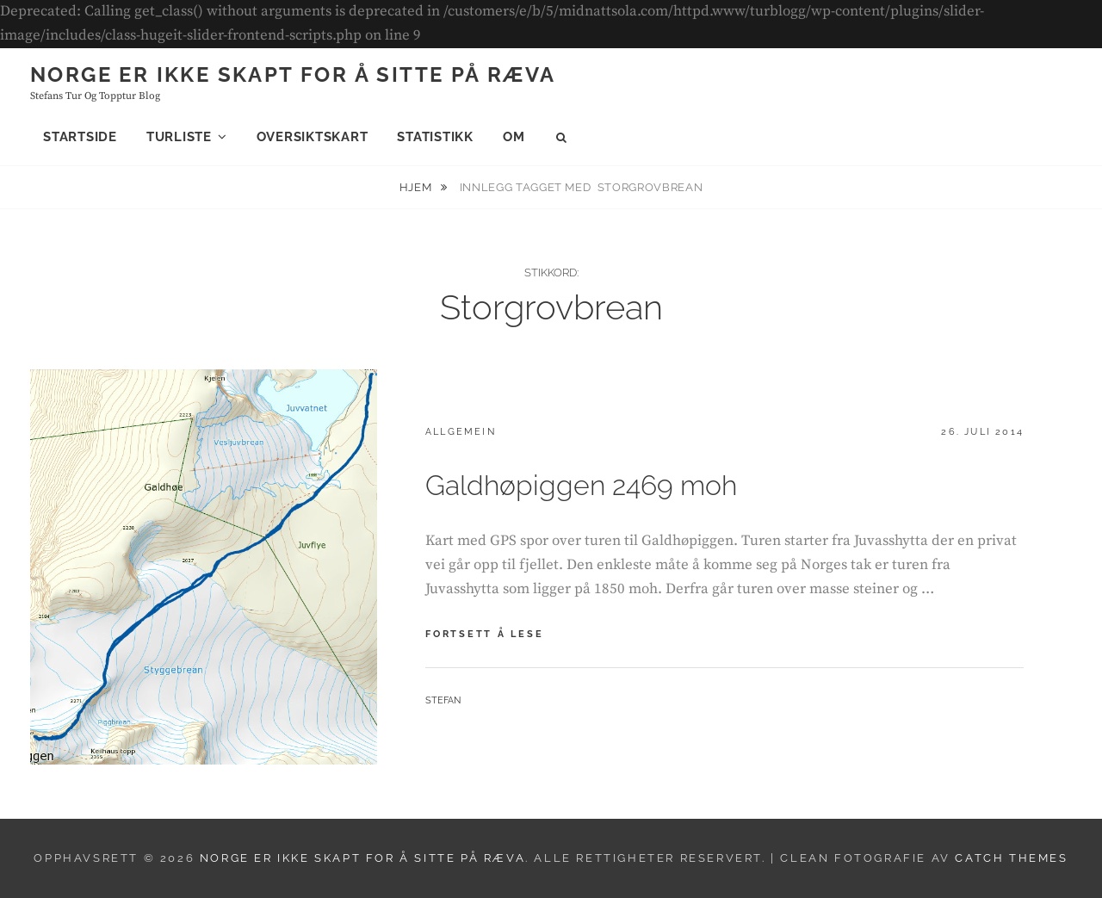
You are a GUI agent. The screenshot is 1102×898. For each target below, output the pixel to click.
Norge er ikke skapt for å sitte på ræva (293, 74)
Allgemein (460, 431)
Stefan (443, 700)
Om (514, 137)
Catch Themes (1011, 858)
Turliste (179, 137)
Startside (80, 137)
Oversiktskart (312, 137)
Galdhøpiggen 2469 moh (581, 485)
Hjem (417, 187)
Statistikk (435, 137)
